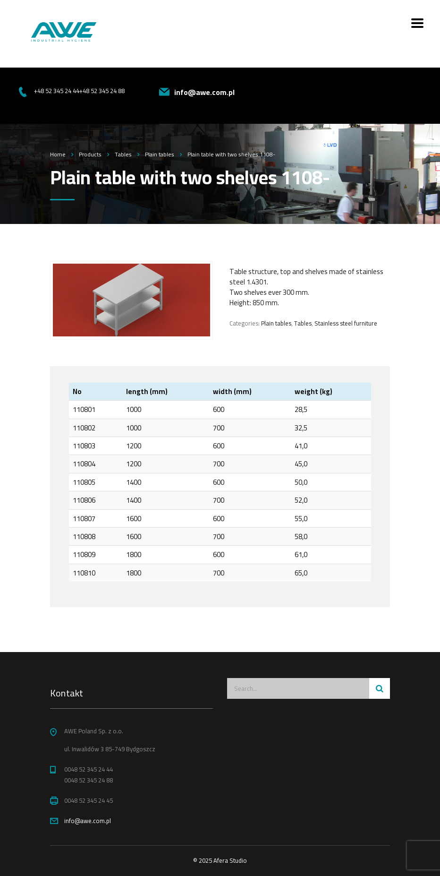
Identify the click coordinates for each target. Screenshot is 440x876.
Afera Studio (230, 860)
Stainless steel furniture (345, 323)
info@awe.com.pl (87, 820)
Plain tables (276, 323)
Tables (303, 323)
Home (58, 154)
